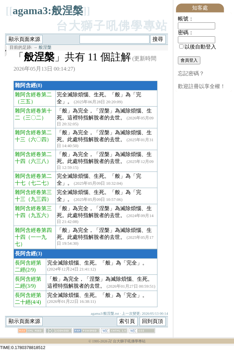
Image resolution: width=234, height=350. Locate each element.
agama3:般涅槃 (48, 10)
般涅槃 (45, 47)
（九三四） (38, 199)
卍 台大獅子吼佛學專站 (127, 341)
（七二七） (38, 183)
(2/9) (30, 269)
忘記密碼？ (191, 73)
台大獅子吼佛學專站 (112, 25)
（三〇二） (33, 117)
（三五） (25, 101)
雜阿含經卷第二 (33, 94)
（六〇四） (38, 139)
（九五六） (38, 215)
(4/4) (36, 302)
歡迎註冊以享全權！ (201, 86)
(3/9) (30, 286)
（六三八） (38, 161)
